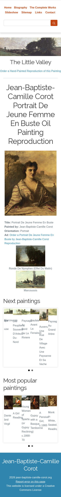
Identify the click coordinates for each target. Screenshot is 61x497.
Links (38, 12)
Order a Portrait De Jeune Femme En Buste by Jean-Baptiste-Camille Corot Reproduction (29, 239)
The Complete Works (43, 7)
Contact (50, 12)
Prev (8, 337)
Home (8, 7)
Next (52, 337)
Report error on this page (30, 481)
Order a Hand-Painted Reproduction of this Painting (30, 71)
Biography (20, 7)
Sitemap (26, 12)
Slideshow (11, 12)
